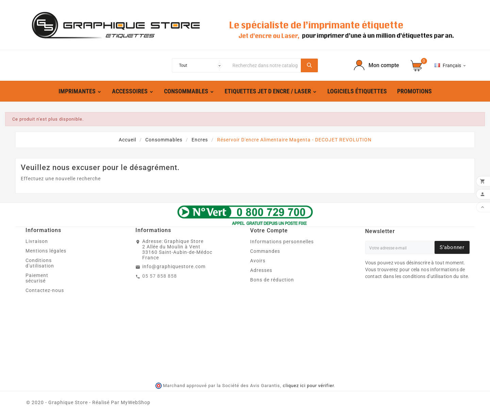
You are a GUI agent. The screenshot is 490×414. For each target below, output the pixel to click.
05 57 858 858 (159, 276)
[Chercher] (265, 65)
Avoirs (257, 260)
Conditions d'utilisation (40, 263)
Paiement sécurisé (37, 278)
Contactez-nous (45, 290)
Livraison (37, 241)
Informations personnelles (282, 241)
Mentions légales (46, 251)
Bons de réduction (272, 279)
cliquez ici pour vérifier (308, 385)
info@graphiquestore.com (174, 266)
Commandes (265, 251)
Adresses (261, 270)
